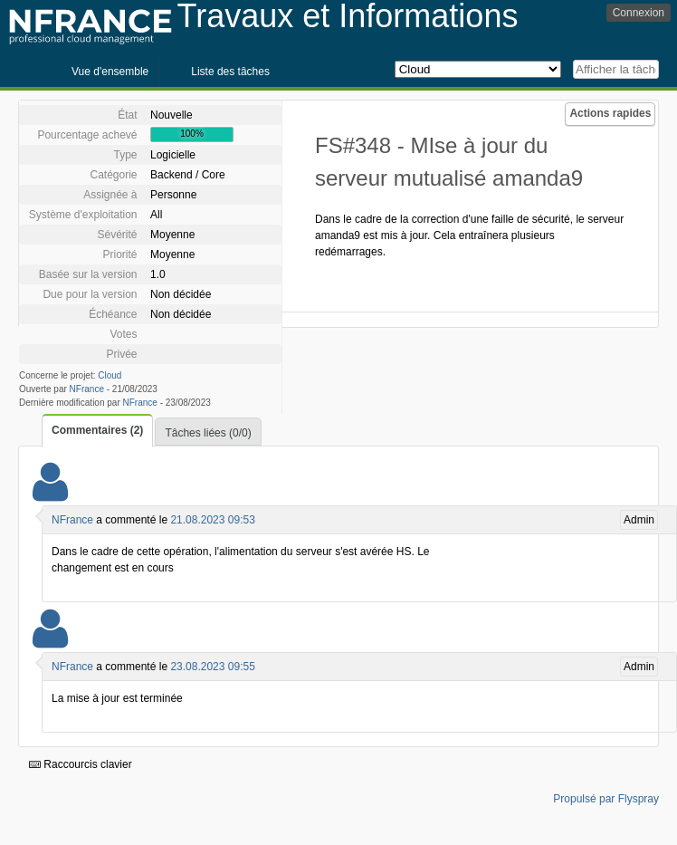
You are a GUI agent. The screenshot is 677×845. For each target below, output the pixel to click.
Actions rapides (610, 113)
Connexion (638, 12)
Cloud (109, 375)
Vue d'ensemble (110, 71)
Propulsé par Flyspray (606, 798)
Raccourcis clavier (80, 764)
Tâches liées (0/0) (208, 433)
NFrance (87, 389)
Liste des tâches (230, 71)
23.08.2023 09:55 (212, 666)
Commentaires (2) (97, 430)
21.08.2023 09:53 (212, 520)
